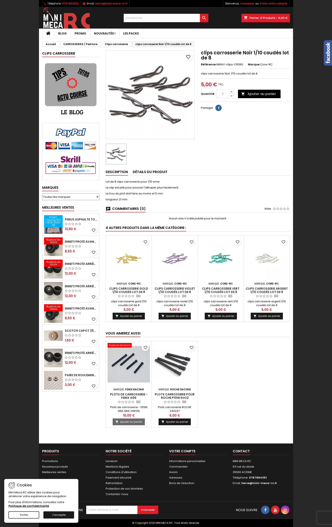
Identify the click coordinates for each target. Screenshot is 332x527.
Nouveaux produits (55, 467)
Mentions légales (117, 467)
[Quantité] (222, 94)
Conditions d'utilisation (121, 472)
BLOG (62, 33)
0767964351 (70, 3)
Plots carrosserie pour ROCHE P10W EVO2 (175, 396)
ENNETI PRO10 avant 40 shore (81, 308)
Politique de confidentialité (28, 506)
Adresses (175, 478)
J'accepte (59, 515)
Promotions (50, 461)
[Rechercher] (166, 18)
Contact (241, 451)
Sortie (24, 515)
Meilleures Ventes (58, 207)
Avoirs (173, 472)
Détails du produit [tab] (150, 171)
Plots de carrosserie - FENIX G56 (129, 396)
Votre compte (182, 451)
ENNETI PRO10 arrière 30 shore (81, 264)
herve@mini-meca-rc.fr (111, 3)
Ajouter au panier (258, 93)
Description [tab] (117, 171)
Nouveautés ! (104, 33)
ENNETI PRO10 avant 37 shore (81, 241)
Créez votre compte (273, 3)
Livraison (112, 461)
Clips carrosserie (58, 53)
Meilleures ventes (54, 472)
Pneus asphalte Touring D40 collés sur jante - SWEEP (81, 219)
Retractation (114, 483)
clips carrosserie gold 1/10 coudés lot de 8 (128, 290)
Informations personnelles (187, 461)
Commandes (178, 467)
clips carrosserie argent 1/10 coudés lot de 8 (267, 290)
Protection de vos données (124, 489)
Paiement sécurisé (118, 478)
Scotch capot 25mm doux (81, 330)
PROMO (80, 33)
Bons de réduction (181, 483)
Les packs (131, 33)
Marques (50, 187)
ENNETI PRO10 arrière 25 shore (81, 286)
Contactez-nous (117, 494)
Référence (208, 64)
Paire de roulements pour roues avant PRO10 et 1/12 (81, 375)
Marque (254, 64)
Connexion (247, 3)
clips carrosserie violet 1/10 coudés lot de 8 (175, 290)
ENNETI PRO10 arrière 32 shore (81, 353)
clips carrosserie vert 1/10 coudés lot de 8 (220, 290)
